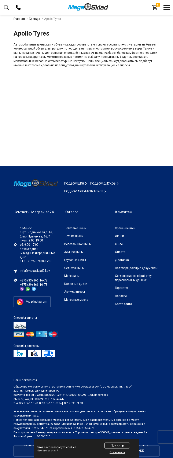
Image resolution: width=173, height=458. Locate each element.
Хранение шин (125, 228)
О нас (119, 244)
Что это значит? (47, 450)
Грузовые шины (75, 260)
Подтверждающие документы (136, 268)
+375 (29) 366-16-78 (33, 284)
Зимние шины (73, 252)
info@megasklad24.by (35, 270)
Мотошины (72, 275)
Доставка (122, 260)
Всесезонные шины (77, 244)
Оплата (120, 252)
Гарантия (121, 288)
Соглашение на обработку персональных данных (133, 278)
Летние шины (73, 236)
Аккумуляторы (74, 291)
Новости (121, 296)
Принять (117, 445)
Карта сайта (123, 304)
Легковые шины (75, 228)
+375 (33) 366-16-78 (33, 280)
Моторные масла (76, 299)
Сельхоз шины (74, 268)
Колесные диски (75, 284)
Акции (119, 236)
